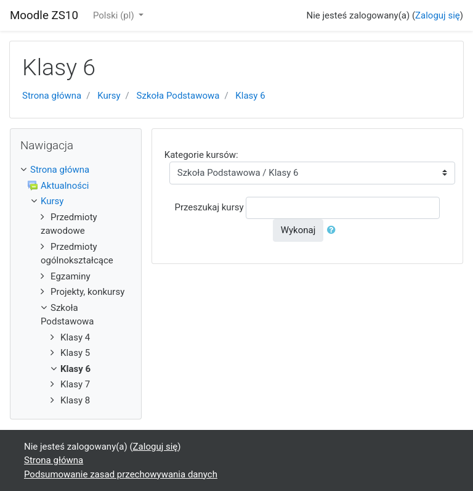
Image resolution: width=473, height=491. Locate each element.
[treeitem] (75, 170)
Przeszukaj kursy (208, 207)
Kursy (108, 95)
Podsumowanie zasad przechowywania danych (120, 474)
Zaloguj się (437, 15)
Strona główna (51, 95)
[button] (334, 230)
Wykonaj (298, 230)
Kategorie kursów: (201, 154)
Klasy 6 (250, 95)
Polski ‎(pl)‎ (114, 15)
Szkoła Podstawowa (178, 95)
